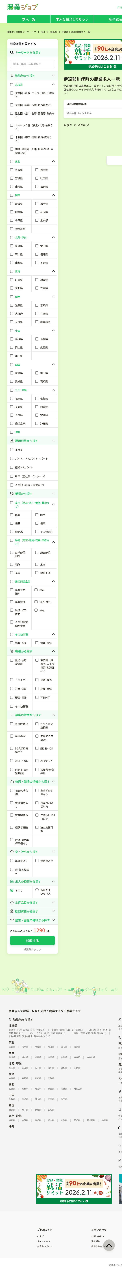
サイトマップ (43, 1241)
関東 (11, 1053)
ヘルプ (40, 1236)
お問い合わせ (97, 1236)
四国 (11, 1105)
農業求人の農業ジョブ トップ (21, 31)
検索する (32, 940)
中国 (11, 1095)
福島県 (53, 31)
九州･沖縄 (15, 1115)
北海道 (13, 1025)
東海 (11, 1074)
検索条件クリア (32, 949)
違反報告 (95, 1241)
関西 (11, 1084)
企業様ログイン (44, 1246)
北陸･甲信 (15, 1063)
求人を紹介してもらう (72, 19)
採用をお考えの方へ (101, 1246)
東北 (43, 31)
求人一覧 (28, 19)
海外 (11, 1126)
